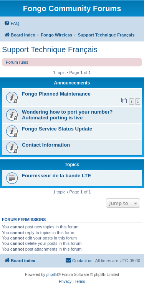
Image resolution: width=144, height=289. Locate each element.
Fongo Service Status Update (57, 129)
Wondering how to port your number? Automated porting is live (67, 115)
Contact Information (46, 145)
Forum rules (17, 62)
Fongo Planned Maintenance (56, 94)
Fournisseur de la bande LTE (56, 175)
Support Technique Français (50, 49)
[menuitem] (11, 23)
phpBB (52, 274)
